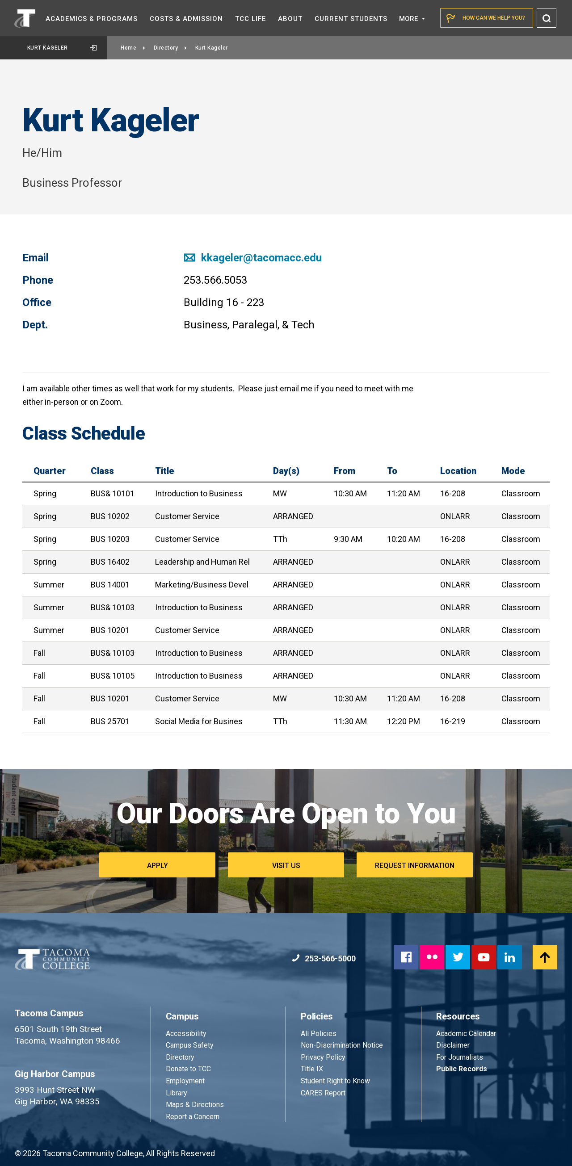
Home (133, 48)
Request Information (414, 865)
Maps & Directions (195, 1104)
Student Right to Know (335, 1081)
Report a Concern (192, 1116)
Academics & (92, 19)
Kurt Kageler (62, 48)
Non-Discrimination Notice (342, 1045)
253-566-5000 (324, 958)
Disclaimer (453, 1045)
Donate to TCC (188, 1069)
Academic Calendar (466, 1033)
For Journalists (459, 1057)
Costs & (186, 19)
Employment (185, 1081)
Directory (170, 48)
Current (351, 19)
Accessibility (186, 1033)
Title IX (312, 1069)
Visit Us (286, 865)
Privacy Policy (323, 1057)
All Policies (319, 1033)
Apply (157, 865)
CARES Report (323, 1093)
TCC (250, 19)
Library (176, 1093)
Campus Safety (190, 1045)
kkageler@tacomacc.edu (253, 258)
